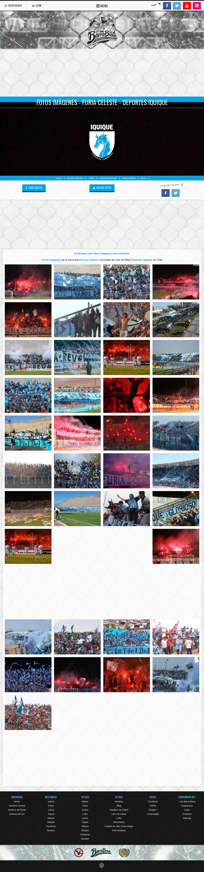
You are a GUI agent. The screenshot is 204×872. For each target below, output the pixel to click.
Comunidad (153, 814)
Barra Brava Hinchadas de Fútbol (102, 30)
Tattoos (51, 818)
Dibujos (51, 822)
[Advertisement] (102, 72)
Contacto (187, 814)
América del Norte (17, 810)
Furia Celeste (129, 178)
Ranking (119, 801)
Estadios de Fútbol (119, 810)
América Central (17, 805)
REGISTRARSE (13, 5)
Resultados (119, 822)
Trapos (50, 814)
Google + (152, 810)
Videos (51, 801)
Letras (51, 810)
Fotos (51, 805)
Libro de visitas (119, 814)
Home (58, 178)
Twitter (153, 805)
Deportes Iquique (108, 178)
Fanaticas (51, 826)
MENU (102, 5)
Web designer (119, 830)
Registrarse (187, 805)
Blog (119, 805)
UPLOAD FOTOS (102, 188)
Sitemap (187, 818)
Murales (51, 830)
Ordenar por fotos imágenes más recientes (102, 253)
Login (187, 810)
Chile (91, 178)
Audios (85, 810)
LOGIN (36, 5)
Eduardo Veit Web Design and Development (102, 865)
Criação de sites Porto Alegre (119, 826)
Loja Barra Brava (187, 801)
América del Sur (75, 178)
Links (85, 814)
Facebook (153, 801)
